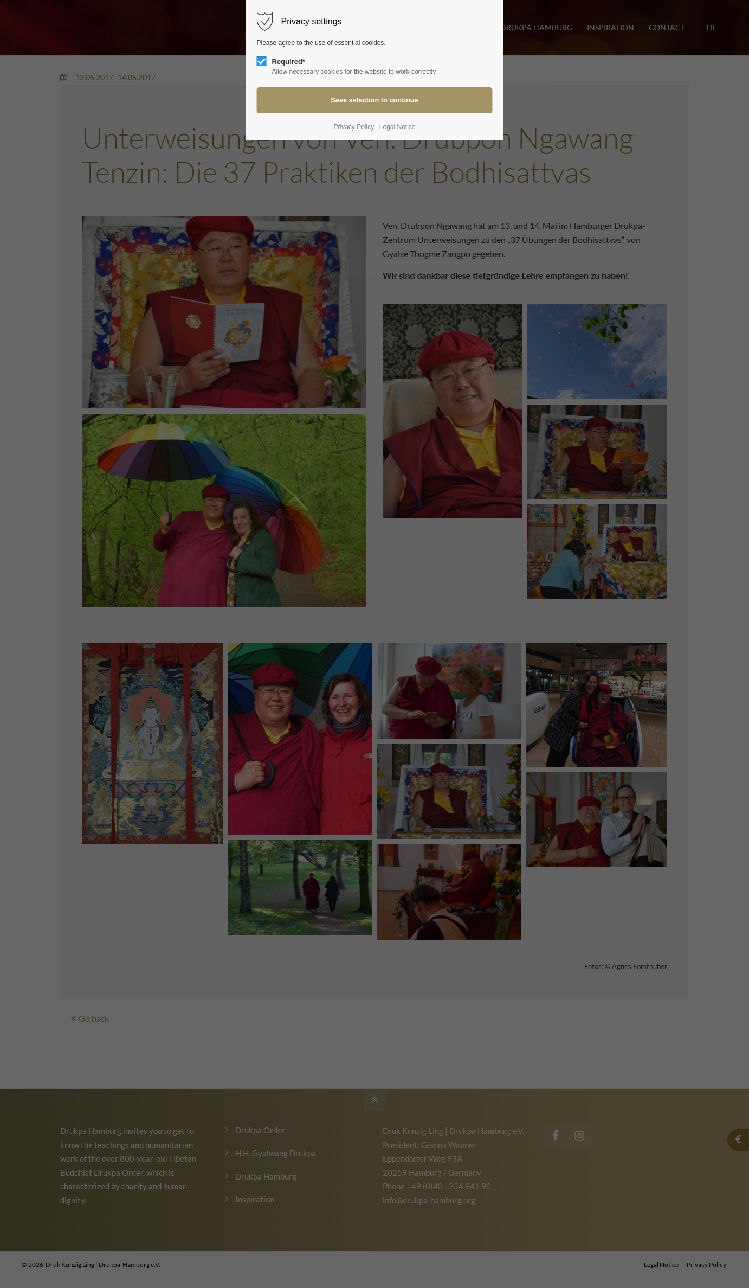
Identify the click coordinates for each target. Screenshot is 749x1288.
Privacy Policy (353, 127)
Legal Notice (397, 127)
